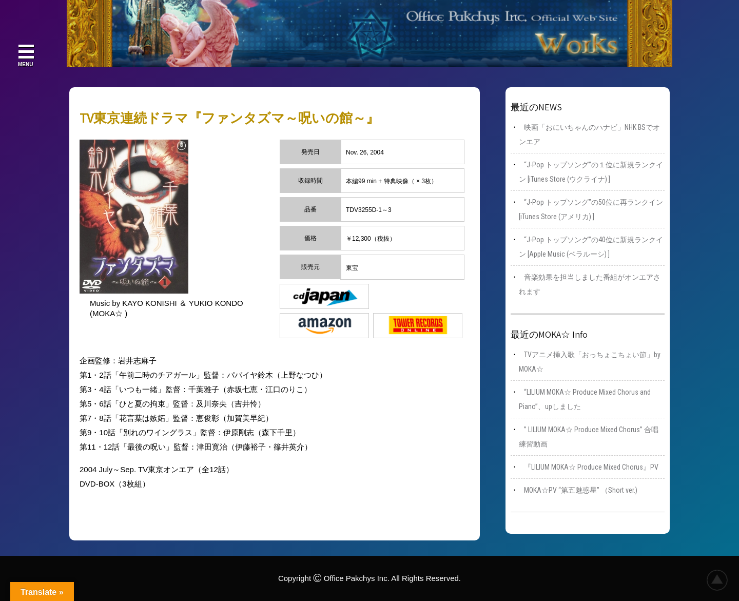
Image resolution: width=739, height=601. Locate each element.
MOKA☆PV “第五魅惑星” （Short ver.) (580, 490)
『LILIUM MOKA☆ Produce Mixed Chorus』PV (591, 467)
